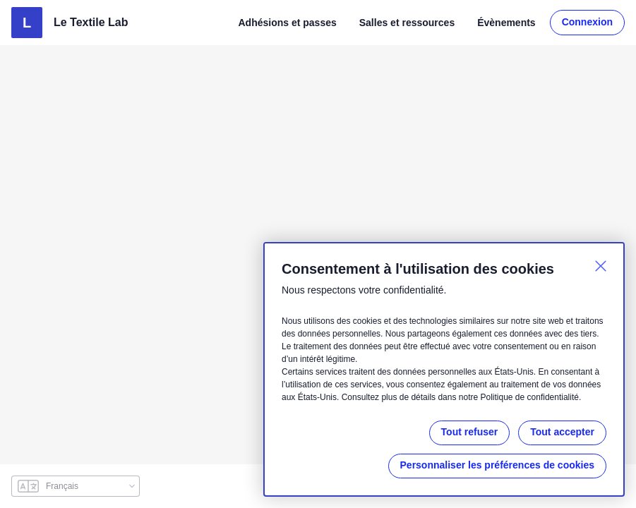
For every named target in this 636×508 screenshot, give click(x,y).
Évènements (506, 22)
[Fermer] (600, 253)
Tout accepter (561, 432)
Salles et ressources (407, 22)
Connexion (587, 22)
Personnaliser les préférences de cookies (497, 465)
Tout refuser (467, 432)
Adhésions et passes (288, 22)
